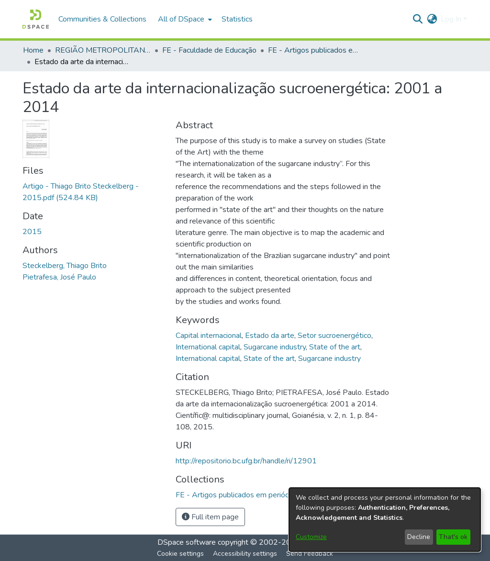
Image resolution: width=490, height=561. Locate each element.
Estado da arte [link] (269, 335)
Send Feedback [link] (309, 553)
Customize (311, 536)
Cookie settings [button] (180, 553)
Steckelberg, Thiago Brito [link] (64, 265)
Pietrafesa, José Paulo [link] (59, 277)
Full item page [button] (210, 517)
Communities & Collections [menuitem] (102, 19)
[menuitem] (184, 19)
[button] (35, 19)
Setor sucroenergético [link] (334, 335)
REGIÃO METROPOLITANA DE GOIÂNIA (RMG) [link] (103, 50)
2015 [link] (32, 231)
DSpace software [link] (186, 542)
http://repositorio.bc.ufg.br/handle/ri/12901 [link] (246, 461)
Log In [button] (452, 19)
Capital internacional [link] (209, 335)
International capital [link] (208, 347)
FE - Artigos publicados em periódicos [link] (316, 50)
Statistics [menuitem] (237, 19)
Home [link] (33, 50)
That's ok (453, 536)
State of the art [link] (334, 347)
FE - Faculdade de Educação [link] (209, 50)
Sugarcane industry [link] (275, 347)
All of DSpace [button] (181, 19)
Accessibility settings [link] (245, 553)
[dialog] (384, 519)
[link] (239, 495)
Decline (418, 536)
